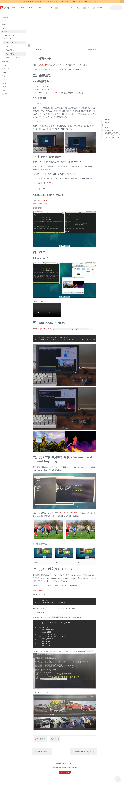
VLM (106, 128)
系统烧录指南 (43, 65)
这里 (50, 183)
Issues (64, 763)
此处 (40, 208)
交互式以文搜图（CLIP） (112, 137)
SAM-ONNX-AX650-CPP (68, 513)
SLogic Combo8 (54, 93)
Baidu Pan (40, 613)
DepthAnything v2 (110, 130)
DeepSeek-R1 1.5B (44, 200)
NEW (57, 7)
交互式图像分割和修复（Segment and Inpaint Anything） (113, 134)
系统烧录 (107, 119)
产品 (13, 7)
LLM (106, 125)
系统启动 (107, 122)
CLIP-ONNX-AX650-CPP (68, 585)
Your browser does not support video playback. (47, 310)
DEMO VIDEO (38, 590)
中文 (86, 8)
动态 (40, 7)
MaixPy (56, 1)
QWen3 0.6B (42, 203)
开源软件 (22, 7)
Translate (97, 7)
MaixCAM (40, 1)
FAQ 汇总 (49, 7)
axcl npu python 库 (42, 329)
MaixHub (32, 7)
